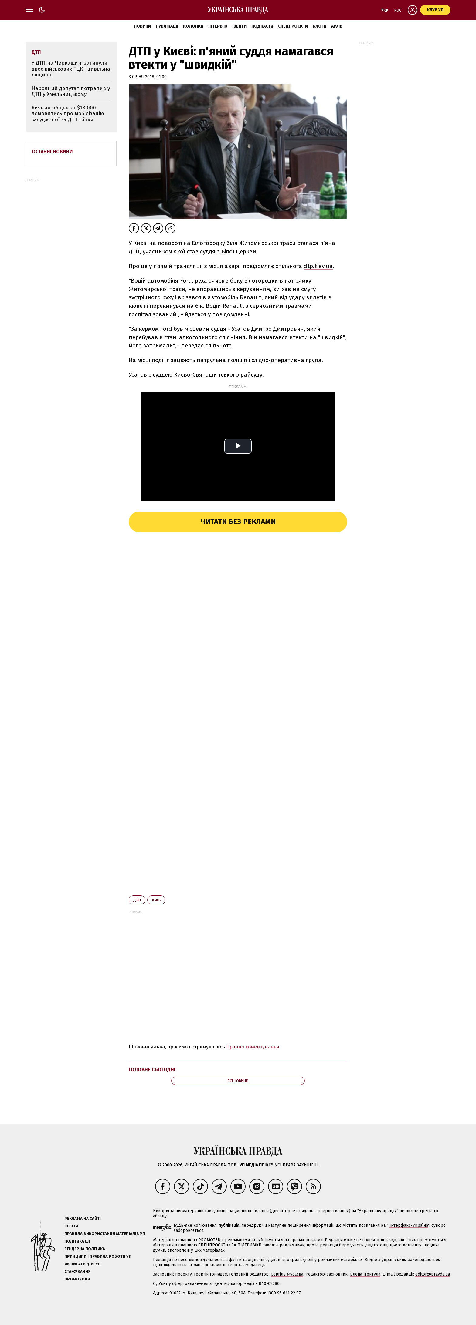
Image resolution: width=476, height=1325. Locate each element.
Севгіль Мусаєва (287, 1274)
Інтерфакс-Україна (408, 1225)
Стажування (77, 1271)
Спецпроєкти (293, 26)
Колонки (193, 26)
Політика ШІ (77, 1241)
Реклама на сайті (82, 1218)
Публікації (167, 26)
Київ (156, 900)
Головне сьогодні (152, 1069)
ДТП (137, 900)
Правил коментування (252, 1047)
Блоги (319, 26)
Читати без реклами (238, 521)
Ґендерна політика (84, 1248)
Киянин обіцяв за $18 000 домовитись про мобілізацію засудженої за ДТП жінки (68, 114)
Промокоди (77, 1279)
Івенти (239, 26)
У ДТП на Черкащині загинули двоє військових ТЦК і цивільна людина (71, 69)
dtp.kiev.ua (318, 266)
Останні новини (52, 151)
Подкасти (262, 26)
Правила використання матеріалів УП (104, 1233)
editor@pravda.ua (432, 1274)
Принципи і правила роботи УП (97, 1256)
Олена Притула (365, 1274)
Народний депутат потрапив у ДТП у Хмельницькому (71, 91)
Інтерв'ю (217, 26)
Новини (142, 26)
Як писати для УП (82, 1264)
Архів (336, 26)
